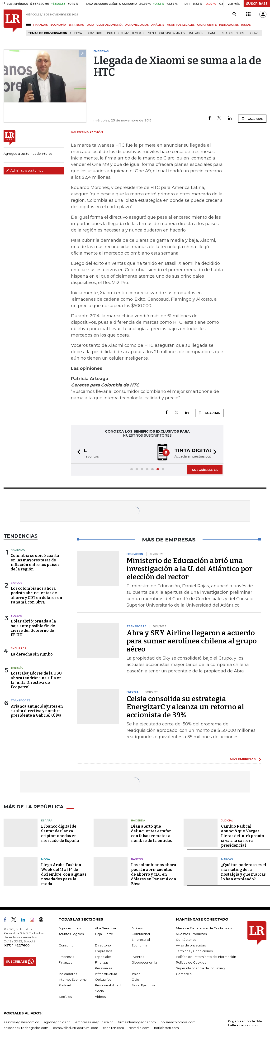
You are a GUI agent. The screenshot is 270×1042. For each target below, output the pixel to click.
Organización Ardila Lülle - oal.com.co (245, 1023)
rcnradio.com (139, 1028)
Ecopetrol (94, 33)
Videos (100, 997)
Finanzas (65, 962)
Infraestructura (106, 974)
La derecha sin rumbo (32, 654)
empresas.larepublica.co (94, 1022)
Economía (139, 945)
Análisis (137, 928)
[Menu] (29, 24)
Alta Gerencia (105, 928)
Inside (136, 974)
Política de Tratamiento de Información (206, 957)
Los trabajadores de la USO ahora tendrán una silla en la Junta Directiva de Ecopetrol (36, 680)
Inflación (196, 33)
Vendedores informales (166, 33)
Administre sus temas (24, 170)
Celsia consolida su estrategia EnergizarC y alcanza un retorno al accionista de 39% (185, 707)
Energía (17, 667)
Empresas (66, 957)
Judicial (227, 820)
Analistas (18, 648)
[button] (77, 452)
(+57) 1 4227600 (16, 945)
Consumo (66, 945)
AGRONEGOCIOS (137, 24)
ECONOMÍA (58, 24)
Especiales (103, 957)
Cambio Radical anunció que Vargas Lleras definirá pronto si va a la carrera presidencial (242, 836)
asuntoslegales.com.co (21, 1022)
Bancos (17, 582)
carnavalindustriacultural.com (75, 1028)
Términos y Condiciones (194, 951)
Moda (45, 859)
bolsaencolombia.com (178, 1022)
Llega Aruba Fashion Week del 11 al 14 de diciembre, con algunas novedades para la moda (63, 874)
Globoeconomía (144, 962)
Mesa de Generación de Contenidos (204, 928)
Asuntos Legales (71, 934)
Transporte (20, 700)
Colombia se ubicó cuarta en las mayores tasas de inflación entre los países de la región (35, 562)
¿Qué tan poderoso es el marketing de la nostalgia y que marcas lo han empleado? (243, 872)
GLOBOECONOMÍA (109, 24)
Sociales (65, 997)
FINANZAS (40, 24)
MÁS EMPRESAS (243, 759)
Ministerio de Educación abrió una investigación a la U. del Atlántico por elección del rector (189, 568)
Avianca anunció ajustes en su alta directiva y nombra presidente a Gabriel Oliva (37, 711)
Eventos (138, 957)
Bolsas (16, 615)
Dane (212, 33)
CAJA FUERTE (207, 24)
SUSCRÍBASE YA (205, 470)
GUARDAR (252, 119)
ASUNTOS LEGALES (181, 24)
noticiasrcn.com (166, 1028)
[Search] (234, 14)
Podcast (65, 985)
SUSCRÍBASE (257, 3)
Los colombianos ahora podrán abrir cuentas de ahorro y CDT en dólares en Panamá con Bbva (36, 595)
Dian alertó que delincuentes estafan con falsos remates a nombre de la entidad (151, 833)
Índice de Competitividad (125, 33)
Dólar (253, 33)
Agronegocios (70, 928)
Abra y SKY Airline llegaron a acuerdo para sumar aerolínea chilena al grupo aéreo (192, 641)
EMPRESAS (76, 24)
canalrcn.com (113, 1028)
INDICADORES (229, 24)
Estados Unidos (232, 33)
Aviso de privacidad (191, 945)
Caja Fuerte (104, 934)
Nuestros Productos (191, 934)
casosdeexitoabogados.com (26, 1028)
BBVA (78, 33)
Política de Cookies (191, 962)
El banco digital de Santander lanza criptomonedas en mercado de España (60, 833)
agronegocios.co (57, 1022)
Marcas (227, 859)
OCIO (90, 24)
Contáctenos (186, 939)
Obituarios (103, 979)
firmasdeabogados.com (137, 1022)
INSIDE (246, 24)
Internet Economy (72, 979)
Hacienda (18, 549)
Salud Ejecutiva (143, 985)
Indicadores (68, 974)
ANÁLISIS (157, 24)
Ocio (135, 979)
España (46, 820)
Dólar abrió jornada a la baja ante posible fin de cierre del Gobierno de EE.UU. (33, 628)
